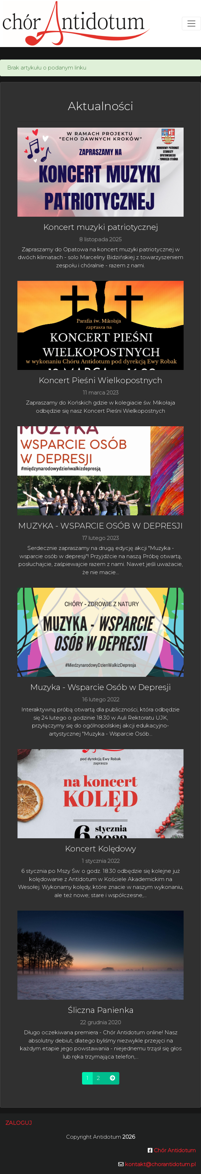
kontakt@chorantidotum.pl (160, 1164)
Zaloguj (18, 1122)
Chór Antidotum (174, 1150)
